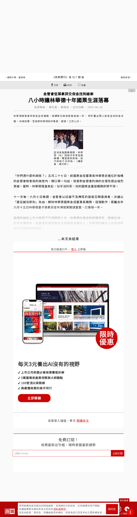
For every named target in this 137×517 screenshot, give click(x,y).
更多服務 (124, 500)
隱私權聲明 (60, 509)
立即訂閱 (118, 453)
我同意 (112, 509)
